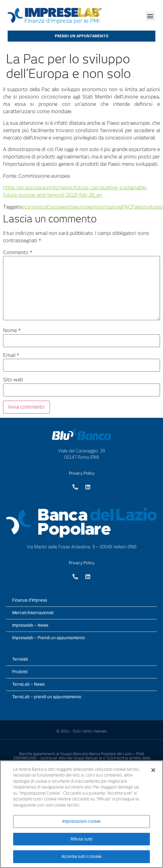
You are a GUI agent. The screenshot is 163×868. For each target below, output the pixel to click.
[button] (150, 16)
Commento (17, 252)
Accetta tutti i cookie (81, 856)
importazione (107, 207)
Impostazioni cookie (81, 821)
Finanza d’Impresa (29, 600)
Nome (12, 330)
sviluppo (153, 207)
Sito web (13, 379)
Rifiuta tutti (82, 839)
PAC (127, 207)
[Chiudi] (153, 770)
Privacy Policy (81, 473)
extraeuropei (77, 207)
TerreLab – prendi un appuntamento (46, 697)
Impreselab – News (30, 625)
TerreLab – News (28, 684)
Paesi (138, 207)
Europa (55, 207)
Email (11, 355)
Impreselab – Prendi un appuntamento (48, 638)
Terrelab (20, 659)
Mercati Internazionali (33, 612)
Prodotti (20, 672)
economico (34, 207)
